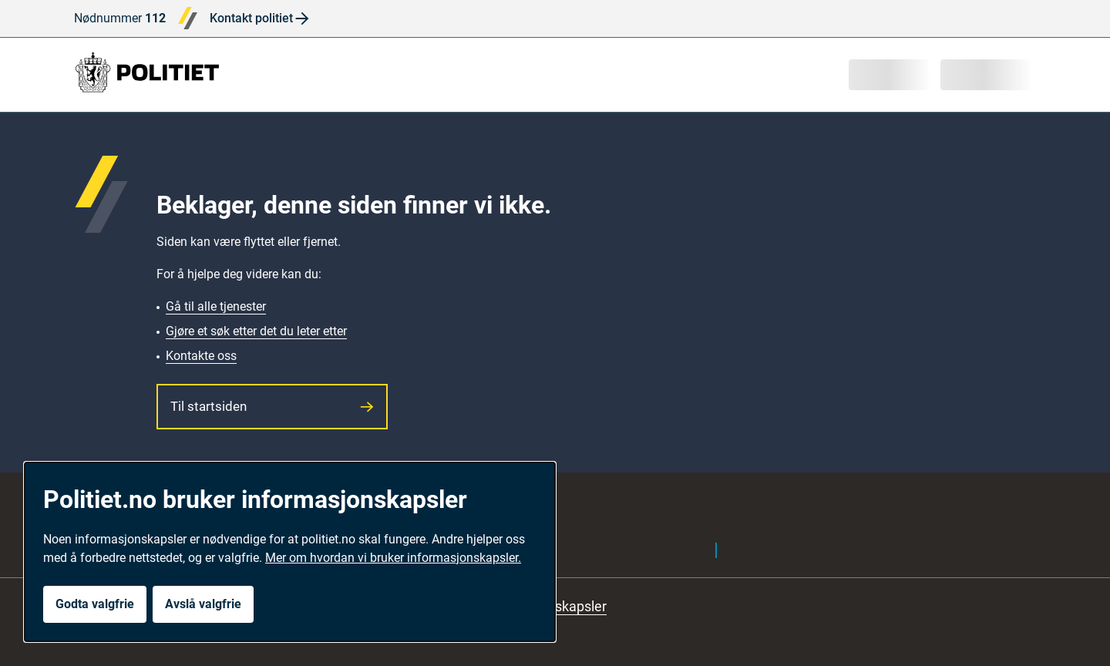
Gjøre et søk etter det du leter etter (256, 331)
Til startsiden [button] (272, 406)
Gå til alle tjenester (216, 306)
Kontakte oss (201, 355)
